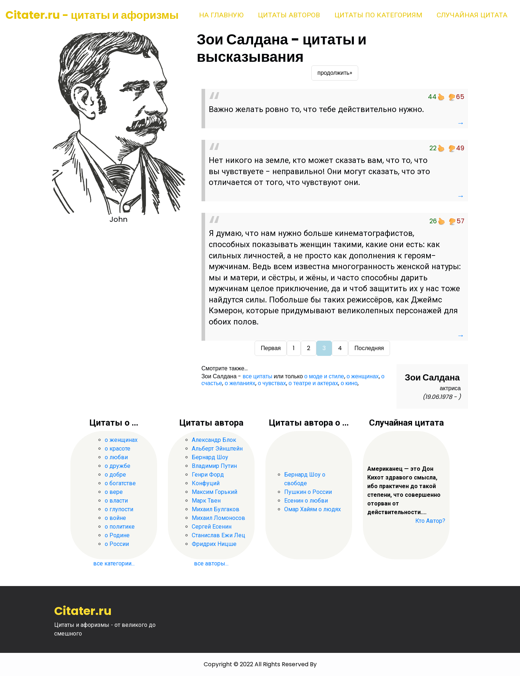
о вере (114, 491)
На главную (221, 15)
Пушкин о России (308, 491)
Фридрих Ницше (214, 544)
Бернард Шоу (210, 457)
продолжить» (334, 73)
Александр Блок (214, 439)
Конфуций (206, 483)
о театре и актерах (313, 383)
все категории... (114, 563)
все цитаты (257, 376)
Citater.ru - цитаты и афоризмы (92, 15)
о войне (115, 517)
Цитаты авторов (289, 15)
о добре (115, 474)
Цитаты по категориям (378, 15)
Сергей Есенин (211, 526)
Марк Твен (206, 500)
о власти (116, 500)
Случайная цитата (472, 15)
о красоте (117, 448)
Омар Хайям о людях (312, 509)
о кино (349, 383)
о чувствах (272, 383)
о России (117, 544)
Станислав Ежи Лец (218, 535)
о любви (116, 457)
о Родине (117, 535)
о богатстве (120, 483)
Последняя (369, 348)
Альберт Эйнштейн (217, 448)
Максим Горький (214, 491)
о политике (120, 526)
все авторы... (211, 563)
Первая (271, 348)
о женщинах (363, 376)
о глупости (119, 509)
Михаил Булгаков (215, 509)
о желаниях (240, 383)
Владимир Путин (214, 465)
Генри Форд (208, 474)
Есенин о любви (306, 500)
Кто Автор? (430, 520)
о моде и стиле (324, 376)
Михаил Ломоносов (218, 517)
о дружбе (117, 465)
